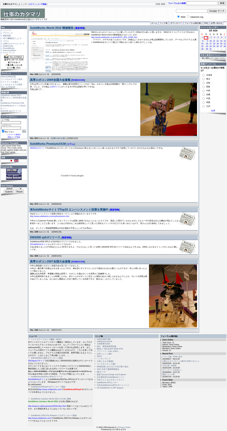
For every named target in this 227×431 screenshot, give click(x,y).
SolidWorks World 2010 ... (12, 95)
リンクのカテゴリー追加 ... (12, 79)
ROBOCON (8, 46)
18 (214, 44)
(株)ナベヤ (101, 372)
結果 (213, 111)
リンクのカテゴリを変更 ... (12, 84)
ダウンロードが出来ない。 (173, 370)
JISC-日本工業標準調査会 (108, 369)
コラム (6, 41)
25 (214, 46)
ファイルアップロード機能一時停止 (46, 339)
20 (221, 44)
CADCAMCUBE (104, 339)
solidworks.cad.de (104, 341)
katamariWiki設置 (8, 76)
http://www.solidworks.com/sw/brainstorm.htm (49, 216)
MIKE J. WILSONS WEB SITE (110, 349)
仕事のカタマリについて (13, 44)
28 (225, 46)
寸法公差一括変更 (169, 365)
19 (218, 44)
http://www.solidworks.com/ (50, 389)
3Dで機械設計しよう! (12, 38)
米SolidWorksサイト (39, 244)
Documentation (9, 50)
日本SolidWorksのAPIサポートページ (113, 385)
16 (207, 44)
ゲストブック (9, 53)
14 (225, 41)
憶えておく (8, 132)
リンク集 (164, 23)
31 (211, 49)
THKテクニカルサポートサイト (110, 380)
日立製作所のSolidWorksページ (110, 377)
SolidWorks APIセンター (107, 382)
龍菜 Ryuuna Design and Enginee (111, 374)
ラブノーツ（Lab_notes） (108, 351)
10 (211, 41)
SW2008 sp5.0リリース (11, 111)
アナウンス (8, 33)
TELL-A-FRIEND (8, 87)
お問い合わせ (216, 23)
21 (225, 44)
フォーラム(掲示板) (193, 23)
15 (202, 44)
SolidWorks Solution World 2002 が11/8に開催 (51, 399)
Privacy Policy (124, 427)
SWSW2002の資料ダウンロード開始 (47, 358)
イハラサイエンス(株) (106, 364)
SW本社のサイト (37, 148)
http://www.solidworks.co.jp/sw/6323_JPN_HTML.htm (114, 37)
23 (207, 46)
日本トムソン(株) (104, 354)
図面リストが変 (168, 374)
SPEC (99, 356)
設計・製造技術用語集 (106, 346)
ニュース (7, 30)
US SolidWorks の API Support (110, 388)
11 (214, 41)
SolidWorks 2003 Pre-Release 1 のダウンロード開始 (54, 415)
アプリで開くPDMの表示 (172, 357)
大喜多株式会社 (103, 344)
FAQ (206, 23)
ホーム (154, 23)
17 (211, 44)
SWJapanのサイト (36, 361)
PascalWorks (8, 48)
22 (202, 46)
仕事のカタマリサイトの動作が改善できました (181, 361)
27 (221, 46)
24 (211, 46)
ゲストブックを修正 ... (10, 82)
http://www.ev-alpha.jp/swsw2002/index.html (47, 406)
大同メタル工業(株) (105, 361)
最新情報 (7, 36)
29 (202, 49)
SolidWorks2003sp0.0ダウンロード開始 (48, 387)
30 (207, 49)
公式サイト (55, 87)
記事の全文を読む (59, 138)
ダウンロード (176, 23)
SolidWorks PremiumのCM (12, 103)
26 (218, 46)
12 (218, 41)
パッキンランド (103, 358)
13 (221, 41)
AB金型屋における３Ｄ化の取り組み (113, 366)
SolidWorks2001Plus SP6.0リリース (46, 377)
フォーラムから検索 (177, 3)
